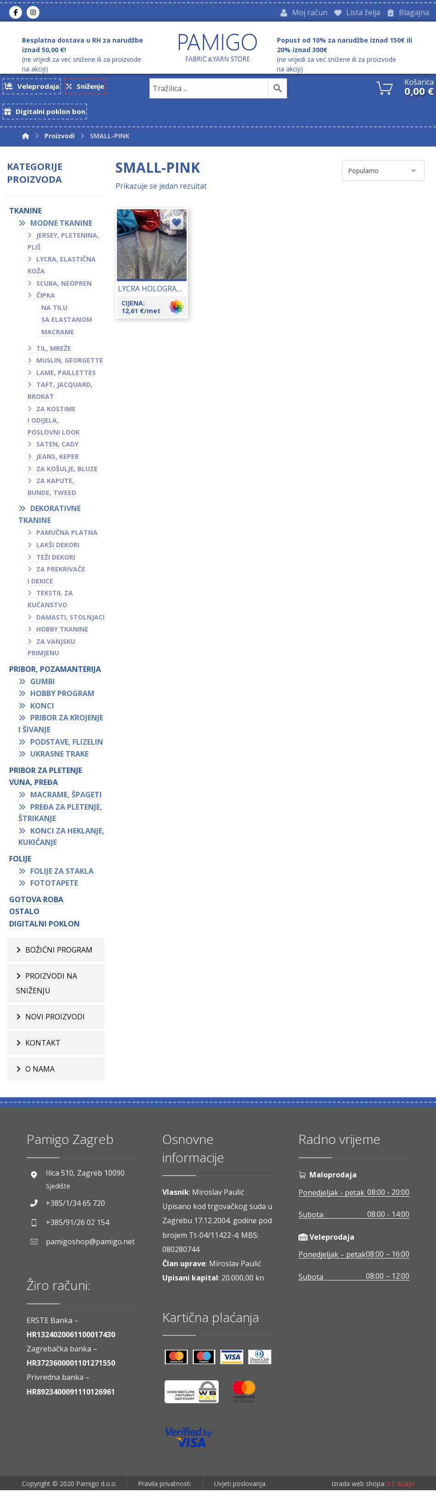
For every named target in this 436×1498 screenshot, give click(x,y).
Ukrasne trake (59, 759)
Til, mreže (53, 353)
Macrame (57, 336)
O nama (40, 1074)
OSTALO (24, 916)
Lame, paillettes (66, 377)
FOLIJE (20, 864)
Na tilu (54, 312)
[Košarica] (384, 89)
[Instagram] (33, 13)
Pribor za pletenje (45, 775)
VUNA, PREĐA (33, 787)
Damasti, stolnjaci (70, 621)
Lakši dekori (57, 549)
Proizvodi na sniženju (46, 988)
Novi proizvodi (55, 1022)
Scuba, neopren (64, 287)
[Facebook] (15, 13)
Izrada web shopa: (358, 1491)
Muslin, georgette (69, 365)
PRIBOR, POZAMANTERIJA (55, 674)
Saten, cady (57, 449)
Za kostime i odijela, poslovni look (54, 425)
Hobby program (62, 698)
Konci (42, 710)
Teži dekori (55, 561)
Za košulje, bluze (67, 473)
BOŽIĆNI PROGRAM (59, 955)
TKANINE (25, 216)
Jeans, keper (57, 461)
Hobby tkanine (62, 634)
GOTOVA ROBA (36, 904)
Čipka (45, 300)
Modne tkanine (61, 228)
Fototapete (54, 888)
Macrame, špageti (66, 800)
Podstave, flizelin (66, 746)
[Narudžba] (383, 175)
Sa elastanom (66, 324)
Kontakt (43, 1048)
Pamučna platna (67, 537)
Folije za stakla (62, 876)
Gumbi (42, 686)
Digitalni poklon (44, 929)
